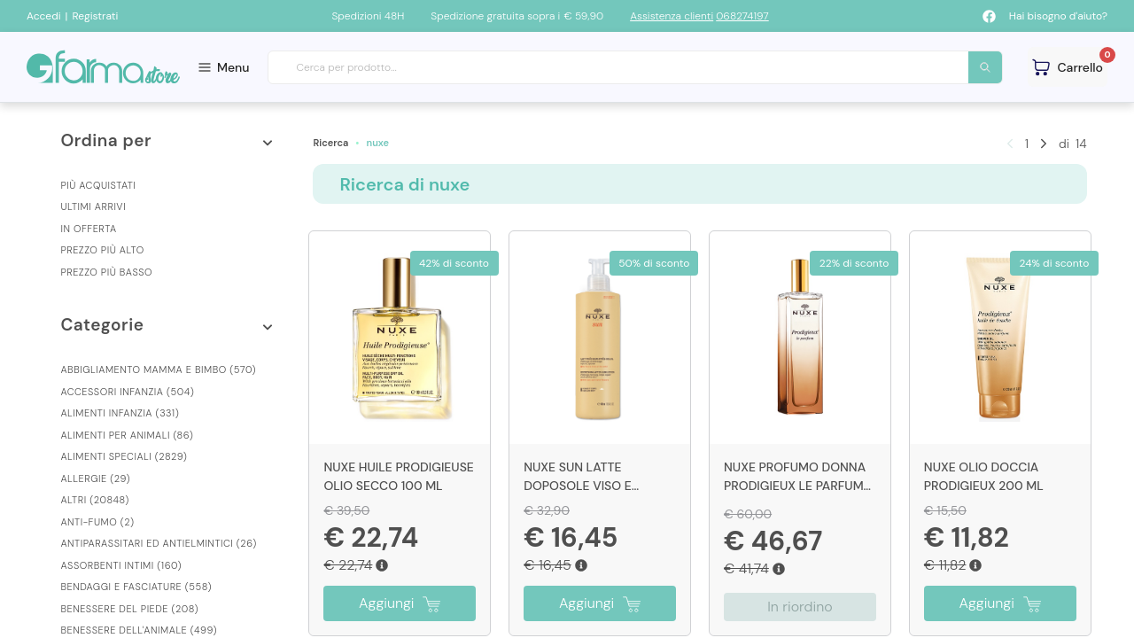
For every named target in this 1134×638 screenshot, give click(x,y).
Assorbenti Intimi (121, 565)
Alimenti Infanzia (119, 413)
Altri (94, 500)
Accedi (44, 16)
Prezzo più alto (102, 250)
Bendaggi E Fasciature (136, 586)
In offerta (88, 228)
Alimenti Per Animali (126, 435)
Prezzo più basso (106, 272)
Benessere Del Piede (129, 609)
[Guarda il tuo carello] (1067, 67)
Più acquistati (98, 185)
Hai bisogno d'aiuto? (1058, 16)
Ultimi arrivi (93, 206)
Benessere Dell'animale (138, 630)
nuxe (377, 142)
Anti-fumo (97, 522)
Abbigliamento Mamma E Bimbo (158, 369)
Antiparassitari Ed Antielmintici (158, 543)
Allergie (95, 478)
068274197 (742, 16)
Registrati (95, 16)
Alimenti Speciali (123, 456)
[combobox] (635, 67)
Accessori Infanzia (127, 391)
